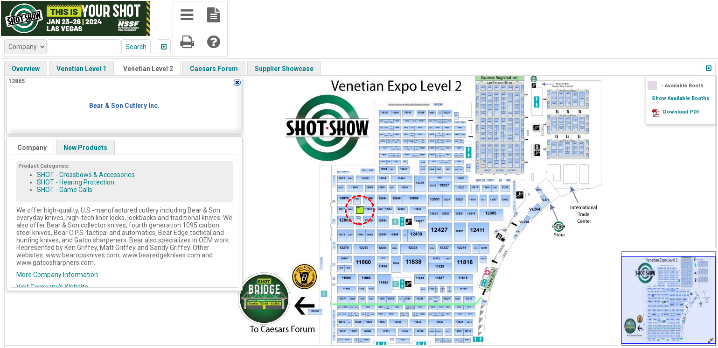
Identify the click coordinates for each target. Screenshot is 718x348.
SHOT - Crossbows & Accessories (86, 174)
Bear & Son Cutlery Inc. (124, 105)
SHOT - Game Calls (64, 189)
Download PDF (681, 112)
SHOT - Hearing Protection (75, 182)
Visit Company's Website (52, 287)
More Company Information (57, 274)
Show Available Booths (681, 98)
